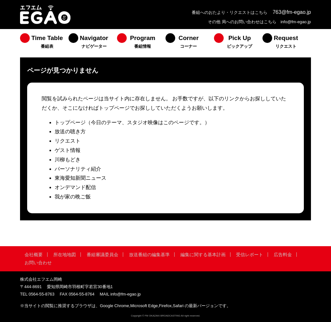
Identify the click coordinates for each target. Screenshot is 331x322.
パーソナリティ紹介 (78, 169)
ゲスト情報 (67, 150)
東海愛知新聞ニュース (80, 178)
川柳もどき (67, 159)
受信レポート (249, 254)
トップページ (70, 122)
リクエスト (67, 141)
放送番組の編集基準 (149, 254)
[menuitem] (44, 43)
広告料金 (283, 254)
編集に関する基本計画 (203, 254)
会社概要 (34, 254)
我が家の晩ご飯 (73, 196)
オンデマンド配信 (75, 187)
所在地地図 (64, 254)
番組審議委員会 (102, 254)
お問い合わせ (38, 262)
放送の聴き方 (70, 131)
